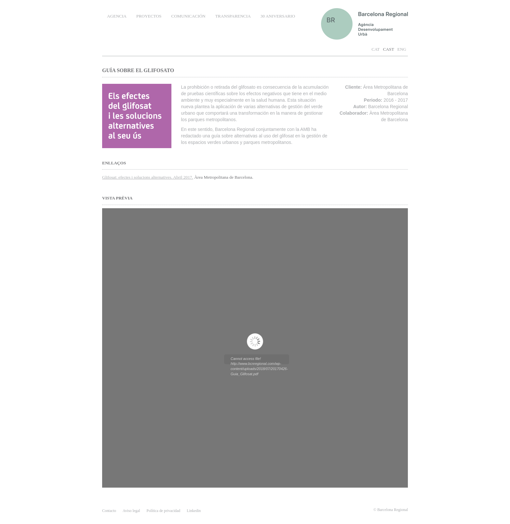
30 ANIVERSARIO (278, 16)
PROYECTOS (149, 16)
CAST (388, 49)
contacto (109, 510)
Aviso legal (131, 510)
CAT (375, 49)
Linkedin (194, 510)
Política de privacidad (164, 510)
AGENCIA (117, 16)
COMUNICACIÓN (188, 16)
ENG (401, 49)
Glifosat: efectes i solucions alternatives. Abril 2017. (147, 177)
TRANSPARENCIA (233, 16)
